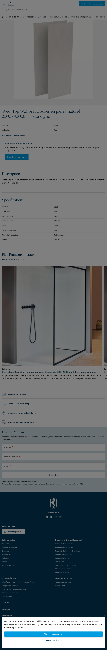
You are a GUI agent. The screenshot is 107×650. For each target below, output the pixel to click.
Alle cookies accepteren (53, 634)
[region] (53, 632)
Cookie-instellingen (54, 640)
